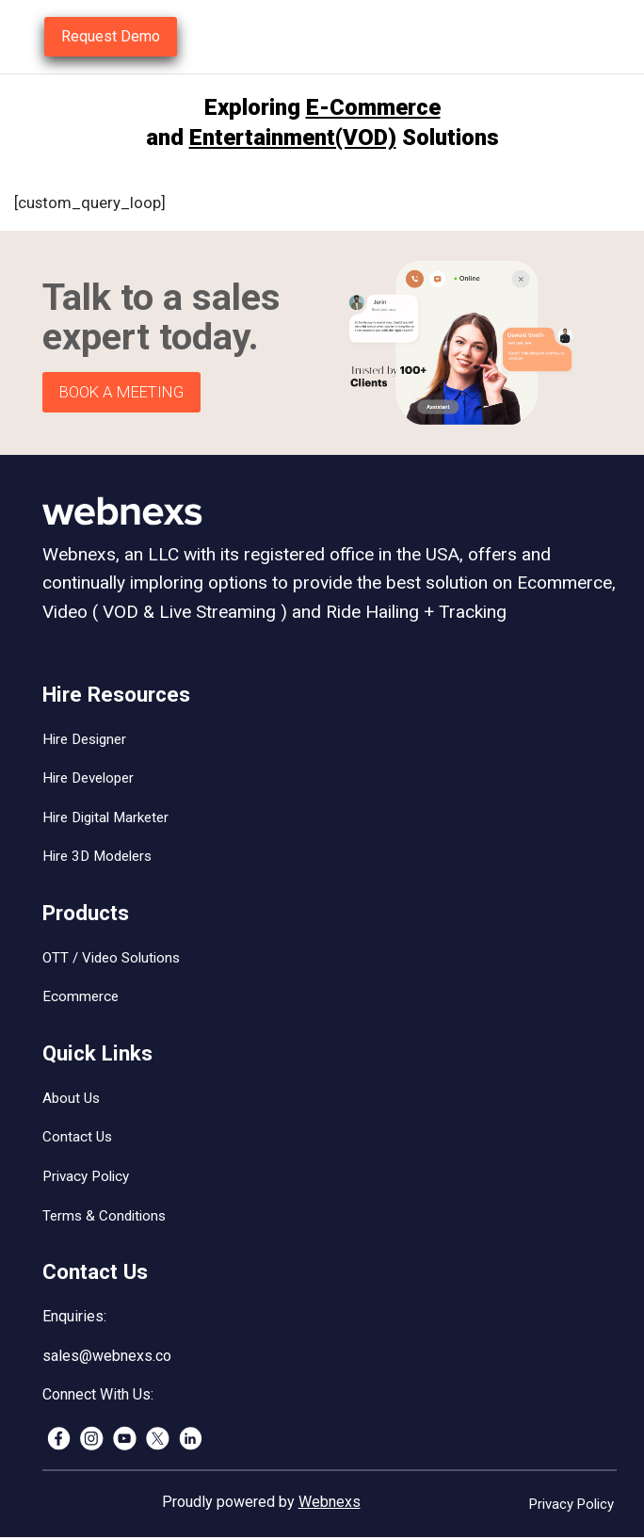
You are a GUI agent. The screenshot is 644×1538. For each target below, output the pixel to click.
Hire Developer (88, 777)
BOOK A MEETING (121, 391)
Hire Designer (84, 739)
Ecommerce (80, 996)
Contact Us (77, 1136)
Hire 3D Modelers (97, 856)
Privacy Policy (85, 1176)
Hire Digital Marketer (105, 817)
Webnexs (329, 1502)
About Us (71, 1098)
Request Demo (110, 36)
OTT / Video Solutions (111, 957)
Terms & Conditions (104, 1215)
